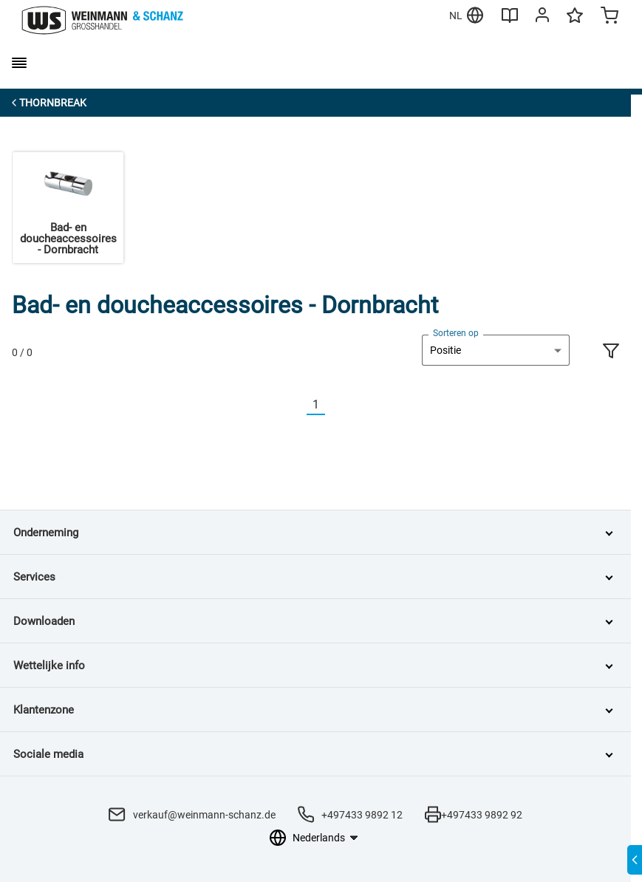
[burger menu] (19, 63)
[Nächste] (334, 405)
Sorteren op (456, 333)
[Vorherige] (298, 405)
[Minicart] (609, 17)
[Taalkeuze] (325, 837)
